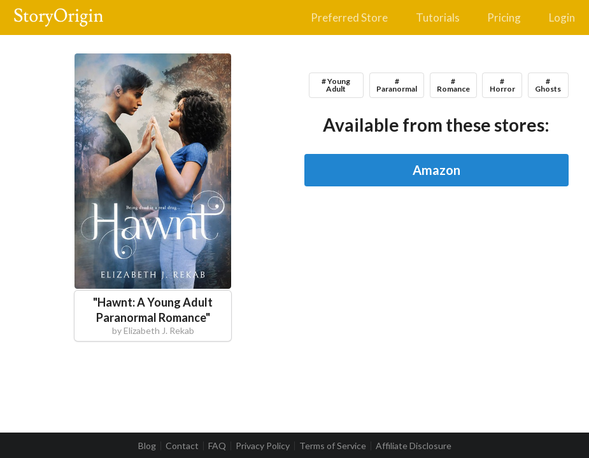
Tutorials (438, 17)
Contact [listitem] (182, 445)
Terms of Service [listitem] (332, 445)
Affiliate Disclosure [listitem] (413, 445)
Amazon (436, 169)
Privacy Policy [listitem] (263, 445)
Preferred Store (349, 17)
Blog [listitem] (147, 445)
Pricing (504, 17)
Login (562, 17)
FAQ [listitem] (217, 445)
